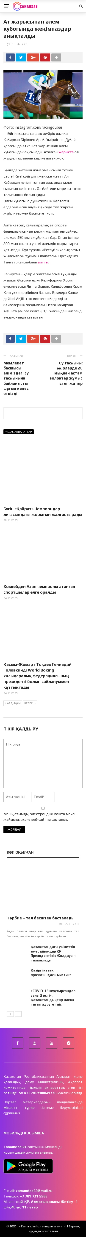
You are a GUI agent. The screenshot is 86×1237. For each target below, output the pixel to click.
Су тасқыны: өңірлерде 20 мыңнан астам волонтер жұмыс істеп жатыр (66, 373)
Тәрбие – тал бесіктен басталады (41, 918)
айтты (43, 262)
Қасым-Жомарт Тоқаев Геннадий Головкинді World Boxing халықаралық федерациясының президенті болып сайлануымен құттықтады (37, 676)
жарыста (66, 152)
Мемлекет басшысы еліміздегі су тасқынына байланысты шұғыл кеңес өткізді (16, 378)
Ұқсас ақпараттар (18, 431)
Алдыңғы (13, 703)
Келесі (30, 703)
